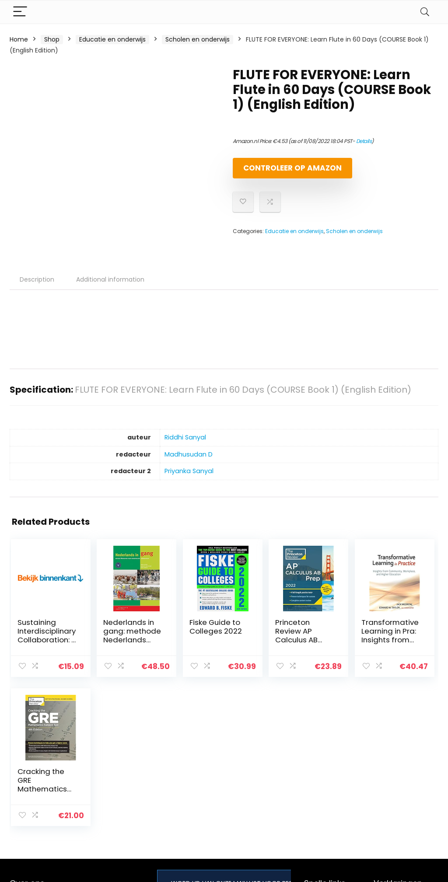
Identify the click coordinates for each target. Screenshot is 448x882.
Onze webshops (328, 798)
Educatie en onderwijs (112, 39)
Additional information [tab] (110, 286)
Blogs (312, 785)
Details (364, 141)
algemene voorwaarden (394, 777)
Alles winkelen (325, 773)
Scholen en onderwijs (197, 39)
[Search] (424, 12)
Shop (52, 39)
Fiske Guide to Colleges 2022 (182, 638)
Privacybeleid (394, 761)
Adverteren (321, 810)
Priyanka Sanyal (189, 478)
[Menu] (20, 12)
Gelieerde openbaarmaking (400, 797)
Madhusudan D (188, 461)
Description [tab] (37, 286)
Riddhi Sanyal (185, 444)
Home (19, 39)
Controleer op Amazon (283, 172)
